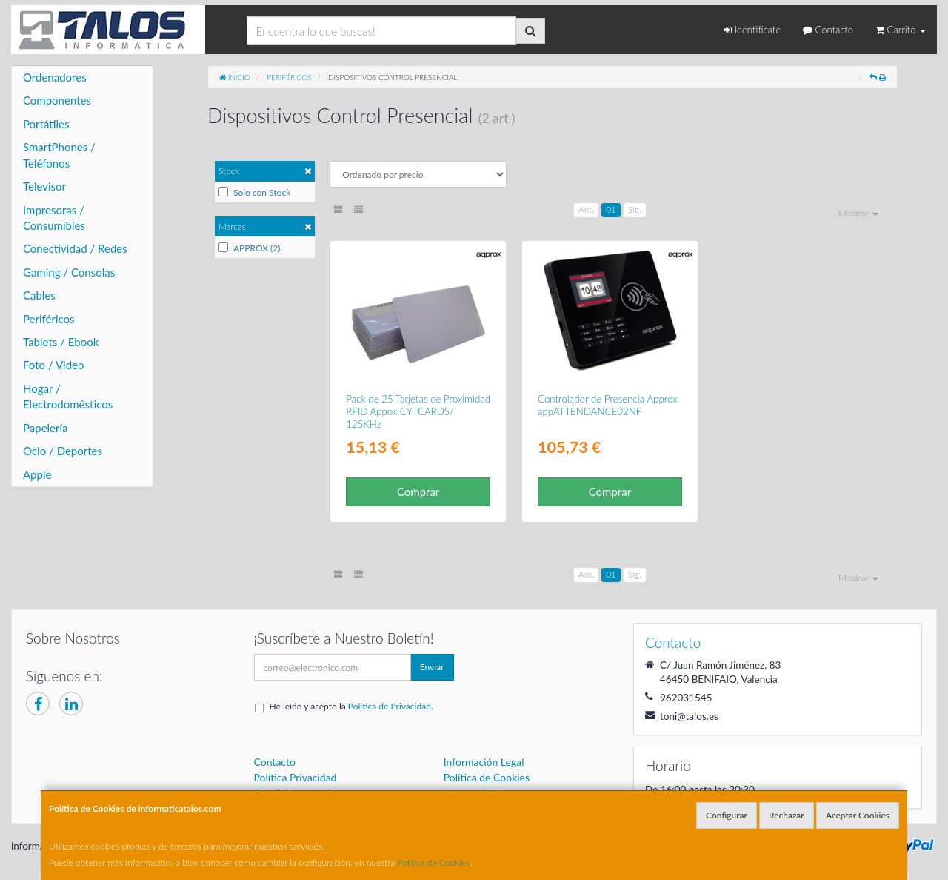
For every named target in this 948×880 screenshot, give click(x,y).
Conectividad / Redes (75, 248)
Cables (39, 295)
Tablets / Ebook (61, 341)
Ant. (586, 209)
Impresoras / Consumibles (54, 217)
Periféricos (49, 318)
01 (611, 209)
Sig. (634, 209)
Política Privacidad (295, 777)
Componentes (57, 100)
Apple (37, 474)
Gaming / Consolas (69, 272)
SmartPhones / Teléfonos (59, 154)
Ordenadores (55, 77)
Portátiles (46, 123)
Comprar (418, 491)
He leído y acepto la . (351, 706)
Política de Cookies (434, 862)
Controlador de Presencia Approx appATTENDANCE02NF (607, 405)
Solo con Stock (254, 192)
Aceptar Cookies (857, 815)
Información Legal (484, 761)
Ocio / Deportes (62, 450)
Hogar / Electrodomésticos (68, 396)
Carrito (900, 30)
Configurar (726, 815)
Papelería (45, 427)
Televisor (44, 186)
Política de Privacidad (389, 706)
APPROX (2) (249, 248)
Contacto (828, 30)
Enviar (432, 666)
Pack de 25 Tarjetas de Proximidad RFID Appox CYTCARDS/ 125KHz (418, 412)
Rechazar (786, 815)
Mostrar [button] (858, 213)
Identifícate (752, 30)
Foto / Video (53, 364)
